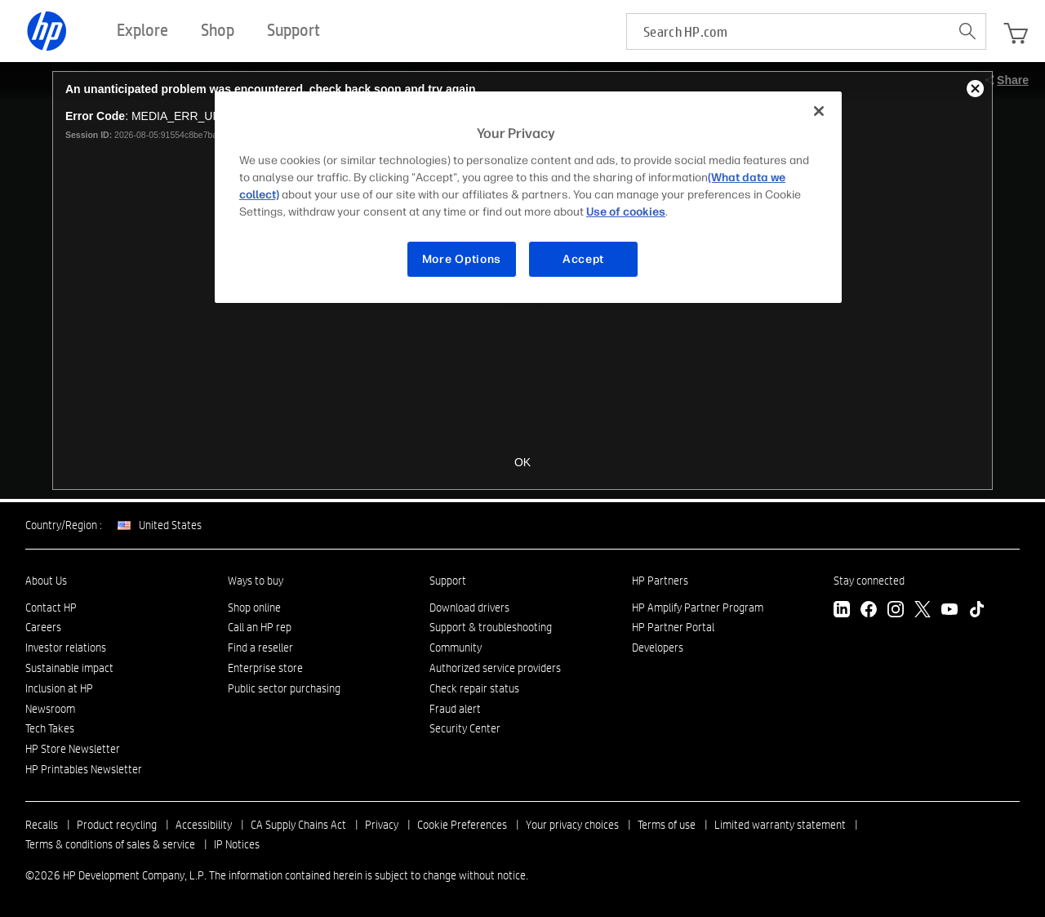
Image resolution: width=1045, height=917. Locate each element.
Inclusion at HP (59, 688)
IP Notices (237, 844)
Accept (583, 259)
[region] (528, 197)
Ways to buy (255, 580)
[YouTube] (949, 611)
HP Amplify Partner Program (697, 607)
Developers (657, 647)
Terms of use (667, 824)
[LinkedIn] (842, 611)
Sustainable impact (69, 668)
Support (447, 580)
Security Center (464, 728)
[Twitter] (922, 611)
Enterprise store (265, 668)
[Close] (819, 111)
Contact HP (51, 607)
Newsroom (50, 708)
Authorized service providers (495, 668)
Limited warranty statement (780, 824)
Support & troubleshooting (490, 627)
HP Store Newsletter (72, 748)
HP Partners (660, 580)
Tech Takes (49, 728)
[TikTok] (976, 611)
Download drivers (469, 607)
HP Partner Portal (673, 627)
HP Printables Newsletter (83, 769)
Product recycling (117, 824)
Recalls (41, 824)
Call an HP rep (259, 627)
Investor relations (65, 647)
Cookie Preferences (462, 824)
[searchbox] (788, 31)
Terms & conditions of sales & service (110, 844)
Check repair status (474, 688)
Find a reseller (260, 647)
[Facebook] (868, 611)
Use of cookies (625, 212)
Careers (43, 627)
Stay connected (869, 580)
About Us (46, 580)
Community (455, 647)
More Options (461, 259)
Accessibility (204, 824)
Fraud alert (455, 708)
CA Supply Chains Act (298, 824)
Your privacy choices (572, 824)
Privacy (381, 824)
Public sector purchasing (284, 688)
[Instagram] (895, 611)
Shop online (254, 607)
